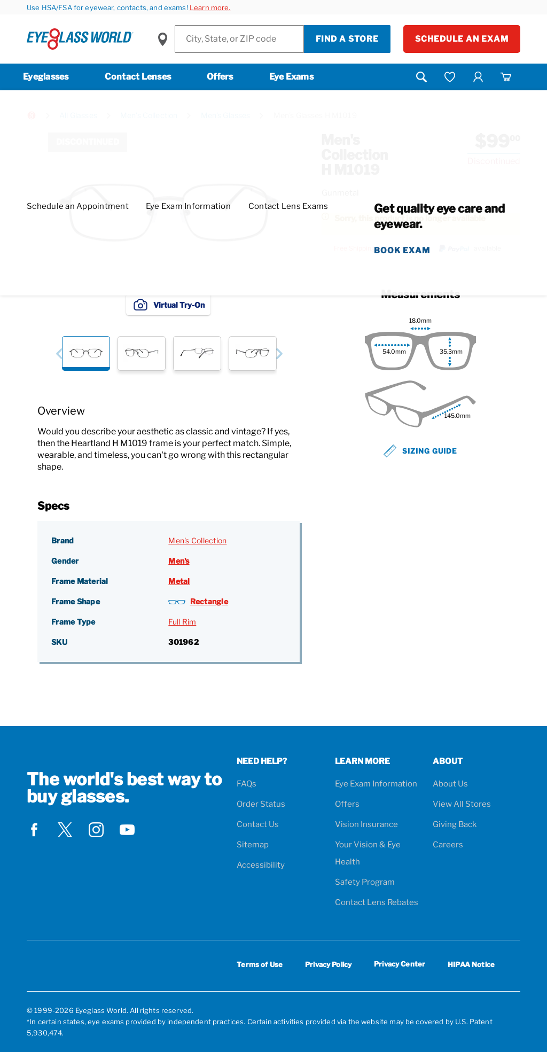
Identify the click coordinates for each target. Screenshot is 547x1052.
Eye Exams (291, 77)
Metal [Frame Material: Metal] (179, 581)
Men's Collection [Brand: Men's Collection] (197, 540)
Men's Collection (148, 115)
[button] (59, 353)
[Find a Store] (239, 39)
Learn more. (210, 7)
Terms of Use (260, 964)
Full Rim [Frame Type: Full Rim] (182, 621)
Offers (220, 77)
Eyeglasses (46, 77)
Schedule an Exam (462, 39)
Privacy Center (399, 965)
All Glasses (78, 115)
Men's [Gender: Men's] (178, 560)
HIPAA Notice (471, 964)
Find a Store (347, 39)
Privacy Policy (328, 964)
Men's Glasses (226, 115)
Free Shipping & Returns (370, 248)
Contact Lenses (138, 77)
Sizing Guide (420, 451)
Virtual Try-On (168, 304)
